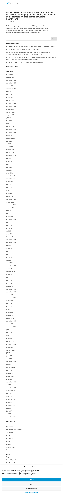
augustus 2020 (10, 208)
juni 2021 (9, 187)
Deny (31, 484)
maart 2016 (9, 312)
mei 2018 (9, 257)
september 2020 (11, 205)
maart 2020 (9, 216)
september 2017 (11, 271)
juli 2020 (8, 211)
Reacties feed (10, 463)
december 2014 (11, 344)
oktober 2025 (10, 86)
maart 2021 (9, 193)
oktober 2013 (10, 364)
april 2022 (9, 170)
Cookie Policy (28, 492)
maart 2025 (9, 97)
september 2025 (11, 89)
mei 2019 (9, 228)
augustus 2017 (10, 274)
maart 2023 (9, 147)
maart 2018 (9, 263)
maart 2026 (9, 74)
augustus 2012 (10, 376)
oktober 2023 (10, 135)
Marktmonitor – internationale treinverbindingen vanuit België (24, 62)
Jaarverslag (10, 432)
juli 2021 (8, 184)
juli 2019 (8, 222)
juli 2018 (8, 251)
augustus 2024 (10, 115)
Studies (8, 444)
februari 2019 (10, 237)
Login (8, 457)
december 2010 (11, 382)
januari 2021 (10, 196)
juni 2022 (9, 167)
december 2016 (11, 289)
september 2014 (11, 350)
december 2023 (11, 129)
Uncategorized (10, 447)
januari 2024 (10, 126)
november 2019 (11, 219)
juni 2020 (9, 213)
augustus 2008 (10, 399)
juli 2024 (8, 118)
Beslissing (9, 427)
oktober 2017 (10, 269)
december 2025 (11, 80)
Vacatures (9, 450)
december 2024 (11, 103)
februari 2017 (10, 286)
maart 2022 (9, 173)
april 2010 (9, 385)
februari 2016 (10, 315)
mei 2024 (9, 121)
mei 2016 (9, 306)
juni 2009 (9, 393)
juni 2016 (9, 303)
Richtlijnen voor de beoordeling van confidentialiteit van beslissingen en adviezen (30, 46)
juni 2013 (9, 370)
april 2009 (9, 396)
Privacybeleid (35, 492)
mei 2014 (9, 359)
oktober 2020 (10, 202)
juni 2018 (9, 254)
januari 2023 (10, 152)
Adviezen (9, 424)
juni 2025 (9, 94)
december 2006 (11, 417)
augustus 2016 (10, 301)
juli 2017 (8, 277)
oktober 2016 (10, 295)
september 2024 (11, 112)
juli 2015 (8, 330)
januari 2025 (10, 100)
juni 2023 (9, 141)
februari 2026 (10, 77)
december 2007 (11, 405)
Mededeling (9, 438)
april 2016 (9, 309)
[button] (60, 467)
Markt (8, 435)
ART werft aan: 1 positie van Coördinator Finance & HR (22, 49)
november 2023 (11, 132)
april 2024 (9, 123)
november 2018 (11, 242)
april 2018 (9, 260)
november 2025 (11, 83)
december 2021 (11, 176)
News (14, 22)
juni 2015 (9, 332)
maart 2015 (9, 338)
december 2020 (11, 199)
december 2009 (11, 388)
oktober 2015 (10, 324)
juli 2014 (8, 353)
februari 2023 (10, 150)
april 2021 (9, 190)
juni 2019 (9, 225)
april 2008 (9, 402)
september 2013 (11, 367)
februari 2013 (10, 373)
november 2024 (11, 106)
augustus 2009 (10, 391)
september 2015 (11, 327)
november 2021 (11, 179)
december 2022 (11, 155)
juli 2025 (8, 91)
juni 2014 (9, 356)
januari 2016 (10, 318)
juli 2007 (8, 408)
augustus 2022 (10, 161)
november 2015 (11, 321)
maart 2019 (9, 234)
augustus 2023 (10, 138)
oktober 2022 (10, 158)
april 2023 (9, 144)
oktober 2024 (10, 109)
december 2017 (11, 266)
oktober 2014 (10, 347)
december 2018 (11, 240)
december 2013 (11, 362)
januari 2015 (10, 341)
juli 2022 (8, 164)
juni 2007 (9, 411)
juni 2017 (9, 280)
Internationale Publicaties (14, 429)
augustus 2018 (10, 248)
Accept (31, 479)
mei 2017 (9, 283)
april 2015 (9, 335)
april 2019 (9, 231)
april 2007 (9, 414)
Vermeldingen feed (12, 460)
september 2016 (11, 298)
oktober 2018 (10, 245)
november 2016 (11, 292)
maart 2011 (9, 379)
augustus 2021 (10, 181)
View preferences (31, 488)
